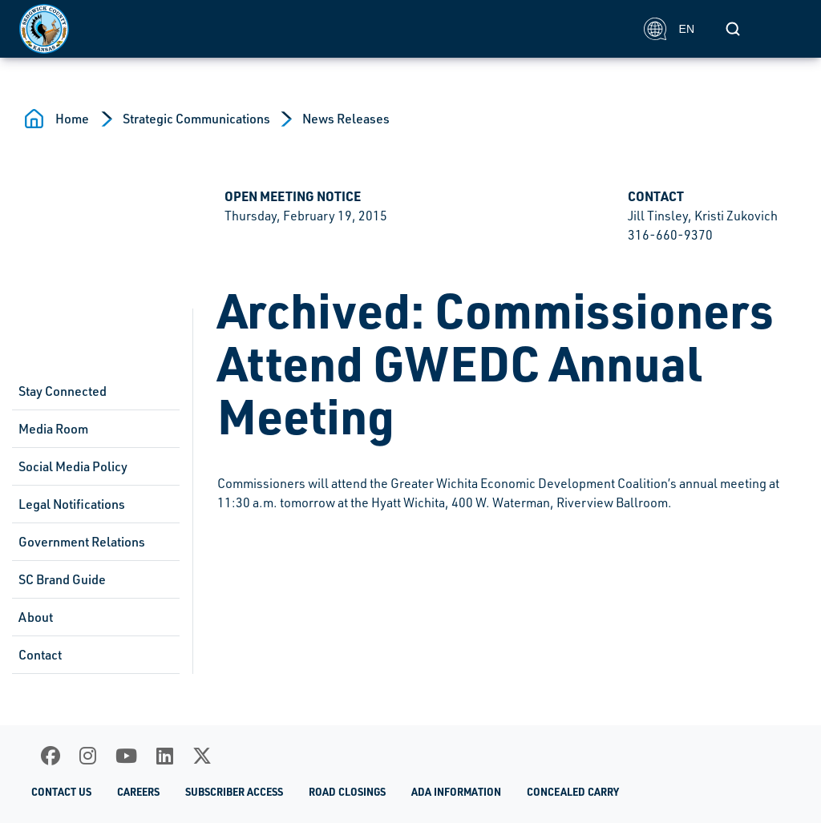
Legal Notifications (71, 504)
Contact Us (61, 791)
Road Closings (347, 791)
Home (72, 119)
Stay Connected (62, 391)
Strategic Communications (196, 119)
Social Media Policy (72, 466)
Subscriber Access (234, 791)
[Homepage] (322, 29)
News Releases (346, 119)
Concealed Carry (573, 791)
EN (669, 29)
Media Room (53, 429)
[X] (202, 755)
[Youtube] (126, 755)
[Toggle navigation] (784, 28)
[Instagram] (88, 755)
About (35, 617)
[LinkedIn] (165, 755)
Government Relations (81, 542)
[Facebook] (50, 755)
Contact (40, 655)
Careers (138, 791)
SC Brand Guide (62, 579)
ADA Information (456, 791)
